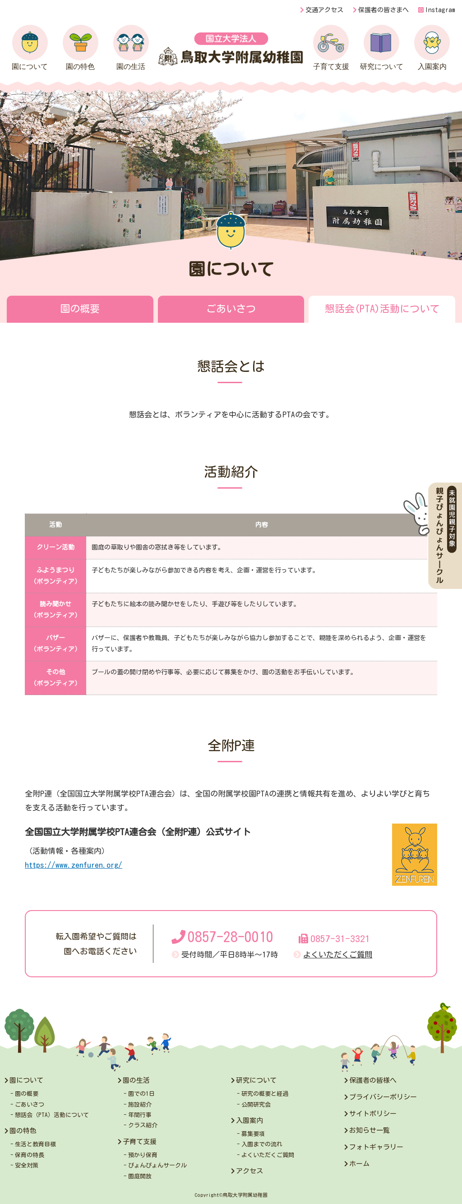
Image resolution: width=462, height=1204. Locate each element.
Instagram (436, 10)
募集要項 (253, 1134)
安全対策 (26, 1165)
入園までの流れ (261, 1144)
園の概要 (80, 309)
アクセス (249, 1170)
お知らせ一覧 (369, 1130)
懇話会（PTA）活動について (52, 1115)
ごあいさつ (231, 309)
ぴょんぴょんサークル (157, 1165)
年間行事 (140, 1115)
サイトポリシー (373, 1113)
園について (30, 47)
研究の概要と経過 (264, 1094)
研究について (381, 47)
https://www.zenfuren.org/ (73, 865)
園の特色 (80, 47)
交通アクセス (324, 10)
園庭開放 (140, 1176)
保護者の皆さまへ (383, 10)
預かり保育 (142, 1155)
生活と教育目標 (35, 1144)
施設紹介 (140, 1105)
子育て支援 (331, 47)
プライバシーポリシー (383, 1097)
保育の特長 (29, 1155)
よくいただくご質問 (337, 954)
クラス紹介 (142, 1125)
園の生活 (131, 47)
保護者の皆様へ (373, 1080)
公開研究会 (256, 1105)
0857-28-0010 (222, 937)
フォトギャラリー (376, 1147)
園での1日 (141, 1094)
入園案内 (432, 47)
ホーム (359, 1163)
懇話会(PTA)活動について (382, 309)
